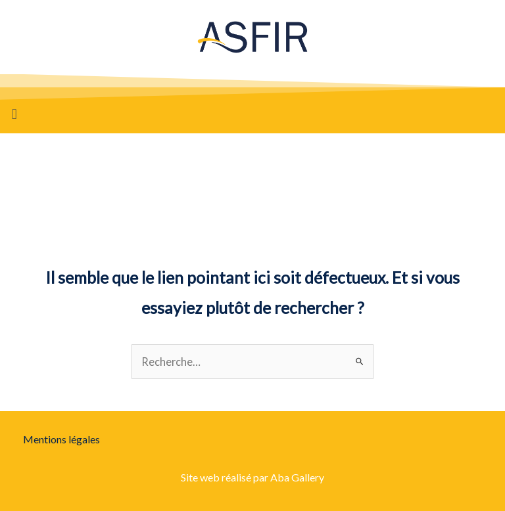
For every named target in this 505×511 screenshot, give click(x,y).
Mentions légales (61, 439)
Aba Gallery (297, 477)
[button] (14, 114)
